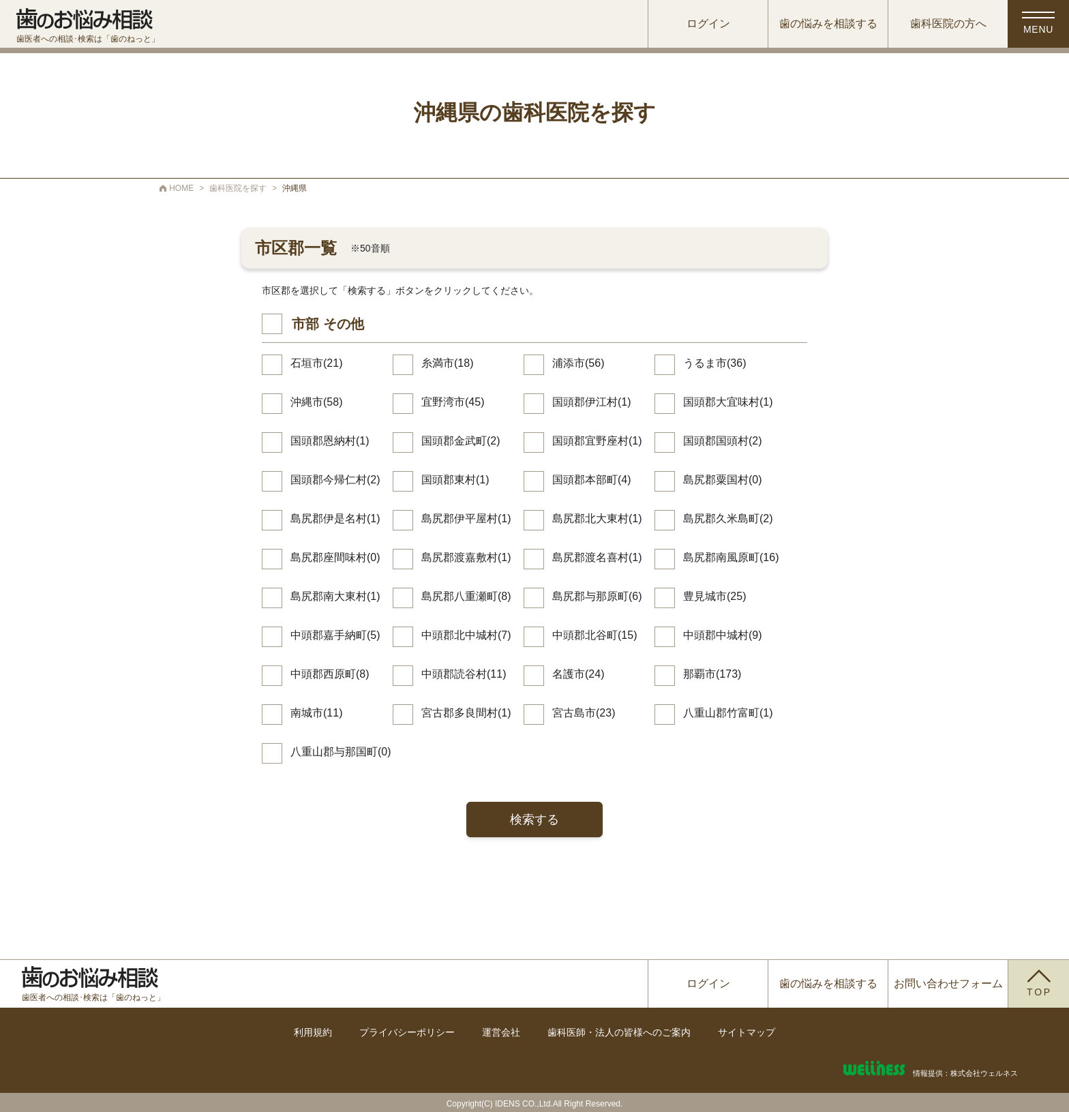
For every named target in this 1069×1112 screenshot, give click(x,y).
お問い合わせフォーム (948, 983)
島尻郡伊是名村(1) (335, 518)
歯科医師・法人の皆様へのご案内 (619, 1032)
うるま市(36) (714, 363)
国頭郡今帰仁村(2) (335, 479)
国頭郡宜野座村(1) (597, 441)
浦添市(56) (578, 363)
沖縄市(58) (316, 402)
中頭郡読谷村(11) (463, 674)
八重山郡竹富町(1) (728, 713)
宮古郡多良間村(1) (466, 713)
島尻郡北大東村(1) (597, 518)
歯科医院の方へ (948, 23)
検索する (534, 819)
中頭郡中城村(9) (722, 635)
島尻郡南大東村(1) (335, 596)
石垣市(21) (316, 363)
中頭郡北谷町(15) (594, 635)
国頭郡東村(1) (455, 479)
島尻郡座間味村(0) (335, 557)
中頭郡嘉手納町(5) (335, 635)
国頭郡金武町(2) (460, 441)
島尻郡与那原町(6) (597, 596)
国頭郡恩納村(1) (330, 441)
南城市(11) (316, 713)
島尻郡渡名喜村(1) (597, 557)
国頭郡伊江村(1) (591, 402)
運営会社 (501, 1032)
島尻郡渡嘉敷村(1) (466, 557)
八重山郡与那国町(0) (340, 751)
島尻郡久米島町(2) (728, 518)
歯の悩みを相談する (828, 23)
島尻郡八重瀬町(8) (466, 596)
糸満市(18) (447, 363)
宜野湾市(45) (452, 402)
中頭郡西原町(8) (330, 674)
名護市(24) (578, 674)
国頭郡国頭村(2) (722, 441)
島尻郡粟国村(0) (722, 479)
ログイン (708, 23)
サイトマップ (746, 1032)
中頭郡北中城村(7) (466, 635)
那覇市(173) (712, 674)
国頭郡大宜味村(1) (728, 402)
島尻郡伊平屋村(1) (466, 518)
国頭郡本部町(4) (591, 479)
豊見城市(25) (714, 596)
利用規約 (313, 1032)
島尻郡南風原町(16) (731, 557)
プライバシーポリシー (407, 1032)
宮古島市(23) (583, 713)
